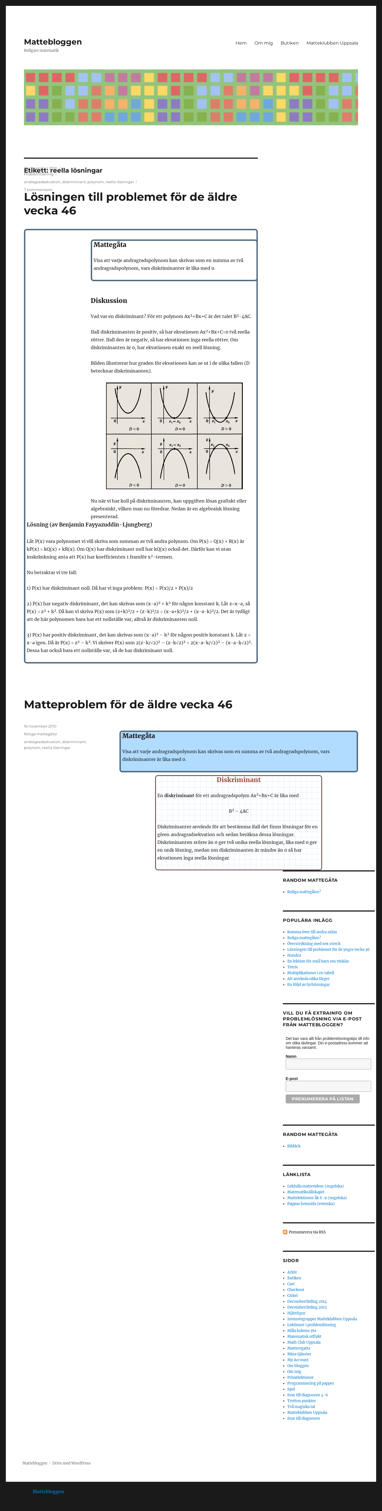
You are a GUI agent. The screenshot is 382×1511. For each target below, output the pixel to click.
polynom (95, 182)
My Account (297, 1360)
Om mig (263, 43)
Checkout (295, 1289)
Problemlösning (38, 174)
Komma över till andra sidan (312, 932)
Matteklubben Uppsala (332, 43)
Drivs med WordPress (71, 1463)
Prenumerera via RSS (307, 1232)
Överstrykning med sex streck (314, 943)
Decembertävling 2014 (307, 1301)
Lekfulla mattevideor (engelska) (315, 1186)
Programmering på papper (310, 1383)
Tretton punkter (301, 1401)
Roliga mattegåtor (40, 734)
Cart (291, 1284)
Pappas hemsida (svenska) (311, 1203)
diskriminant (74, 182)
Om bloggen (298, 1365)
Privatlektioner (300, 1377)
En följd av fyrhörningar (308, 984)
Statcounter (13, 1507)
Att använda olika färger (308, 978)
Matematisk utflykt (304, 1336)
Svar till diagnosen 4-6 (307, 1395)
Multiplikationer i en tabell (310, 973)
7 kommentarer (38, 189)
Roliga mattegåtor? (304, 892)
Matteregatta (298, 1348)
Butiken (290, 43)
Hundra (294, 955)
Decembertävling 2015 (307, 1307)
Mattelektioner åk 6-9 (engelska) (317, 1198)
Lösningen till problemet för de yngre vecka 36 (328, 949)
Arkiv (292, 1272)
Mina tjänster (299, 1354)
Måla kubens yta (301, 1330)
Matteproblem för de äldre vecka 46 (128, 704)
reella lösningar (120, 182)
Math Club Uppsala (303, 1342)
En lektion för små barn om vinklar (318, 961)
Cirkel (292, 1295)
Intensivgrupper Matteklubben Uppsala (322, 1319)
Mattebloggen (53, 41)
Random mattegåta (310, 1134)
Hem (241, 43)
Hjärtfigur (296, 1313)
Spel (291, 1389)
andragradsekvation (42, 182)
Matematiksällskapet (305, 1192)
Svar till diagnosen (303, 1418)
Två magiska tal (301, 1406)
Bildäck (293, 1146)
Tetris (292, 967)
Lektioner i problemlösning (311, 1325)
